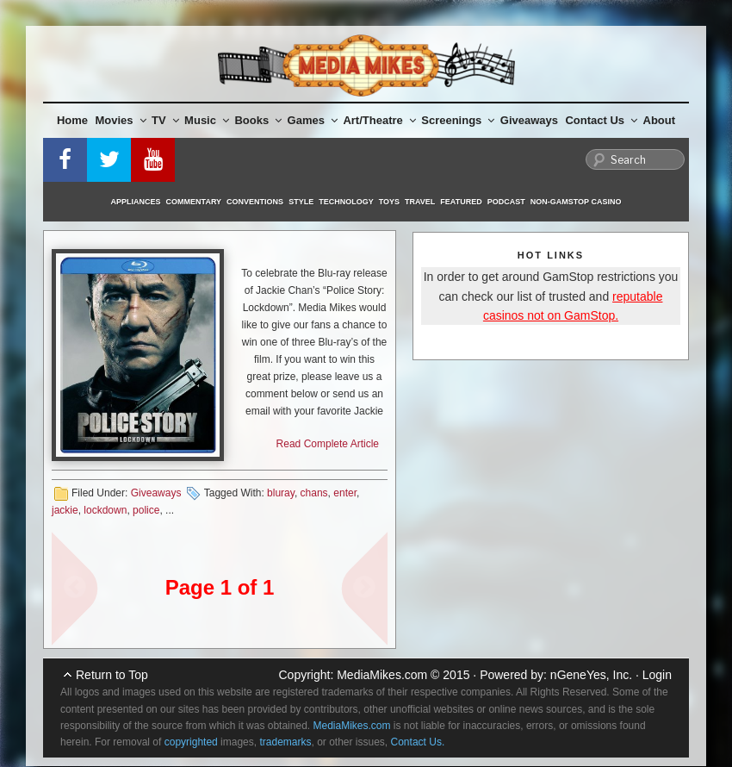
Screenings (457, 120)
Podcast (506, 201)
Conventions (254, 201)
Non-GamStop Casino (576, 201)
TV (165, 120)
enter (345, 493)
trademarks (285, 742)
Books (258, 120)
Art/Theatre (379, 120)
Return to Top (112, 675)
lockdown (105, 510)
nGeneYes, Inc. (591, 675)
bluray (281, 493)
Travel (420, 201)
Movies (121, 120)
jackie (65, 510)
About (659, 120)
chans (314, 493)
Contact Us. (418, 742)
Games (313, 120)
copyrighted (191, 742)
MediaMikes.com (382, 675)
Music (206, 120)
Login (657, 675)
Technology (346, 201)
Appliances (136, 201)
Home (72, 120)
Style (300, 201)
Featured (460, 201)
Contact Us (601, 120)
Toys (389, 201)
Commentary (194, 201)
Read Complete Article (327, 444)
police (146, 510)
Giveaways (529, 120)
